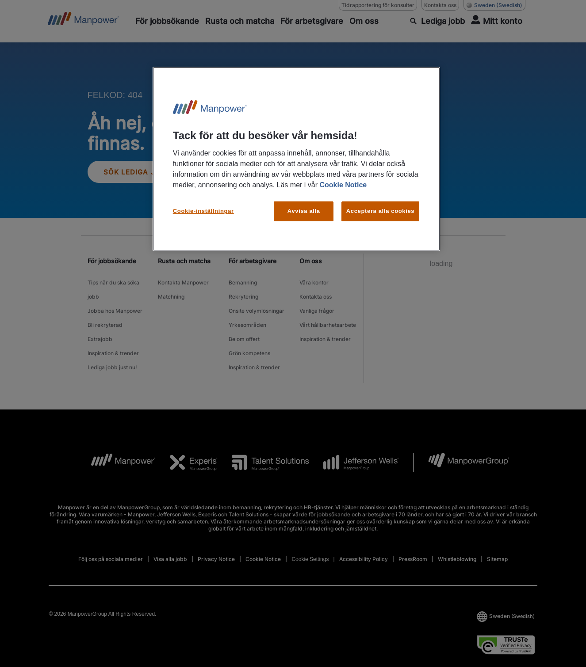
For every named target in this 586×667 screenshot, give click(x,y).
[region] (296, 159)
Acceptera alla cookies (380, 211)
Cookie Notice (343, 185)
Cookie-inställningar (203, 211)
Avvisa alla (303, 211)
